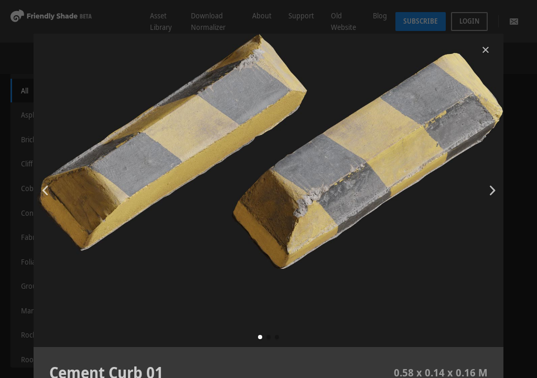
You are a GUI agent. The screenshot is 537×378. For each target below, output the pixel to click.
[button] (260, 337)
